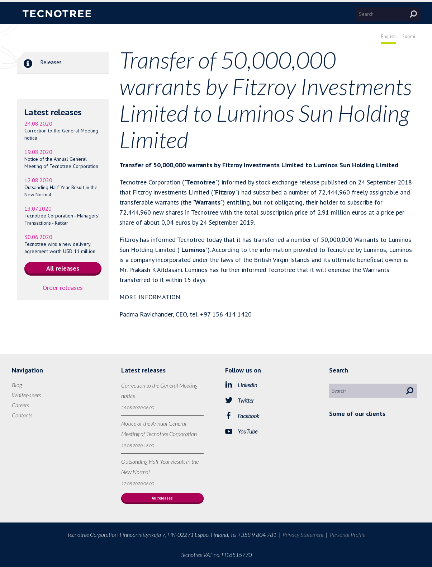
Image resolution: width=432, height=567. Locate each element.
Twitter (246, 400)
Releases (39, 63)
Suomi (408, 36)
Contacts (22, 415)
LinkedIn (247, 384)
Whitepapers (26, 395)
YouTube (247, 431)
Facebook (248, 415)
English (388, 36)
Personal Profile (347, 534)
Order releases (63, 288)
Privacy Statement (303, 534)
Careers (20, 405)
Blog (17, 384)
